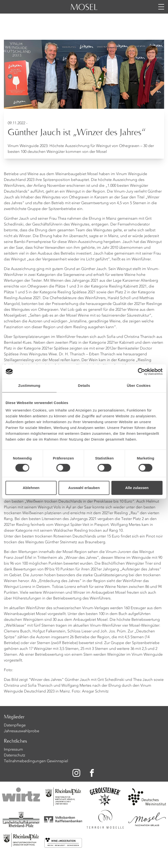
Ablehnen (31, 488)
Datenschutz (14, 755)
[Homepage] (84, 10)
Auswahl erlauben (84, 488)
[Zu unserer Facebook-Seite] (92, 773)
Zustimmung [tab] (29, 385)
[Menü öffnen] (161, 7)
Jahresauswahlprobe (21, 731)
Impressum (13, 750)
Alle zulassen (136, 488)
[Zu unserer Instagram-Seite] (76, 773)
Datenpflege (15, 725)
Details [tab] (84, 385)
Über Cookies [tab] (139, 385)
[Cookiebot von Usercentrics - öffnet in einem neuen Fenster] (141, 371)
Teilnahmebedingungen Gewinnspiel (36, 761)
